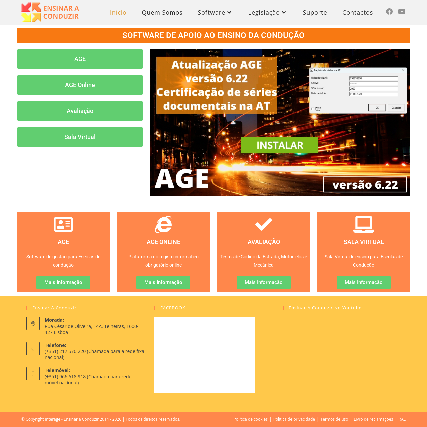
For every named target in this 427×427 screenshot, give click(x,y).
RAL (402, 419)
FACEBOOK (172, 308)
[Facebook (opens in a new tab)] (389, 11)
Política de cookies (251, 419)
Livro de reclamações (373, 419)
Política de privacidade (294, 419)
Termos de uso (334, 419)
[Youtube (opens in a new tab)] (401, 11)
